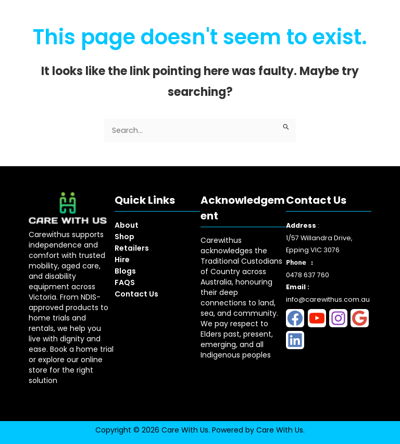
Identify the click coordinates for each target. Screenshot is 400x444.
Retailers (132, 248)
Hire (122, 259)
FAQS (125, 282)
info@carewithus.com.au (328, 299)
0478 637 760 (307, 274)
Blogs (125, 271)
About (127, 225)
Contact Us (136, 294)
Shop (124, 236)
